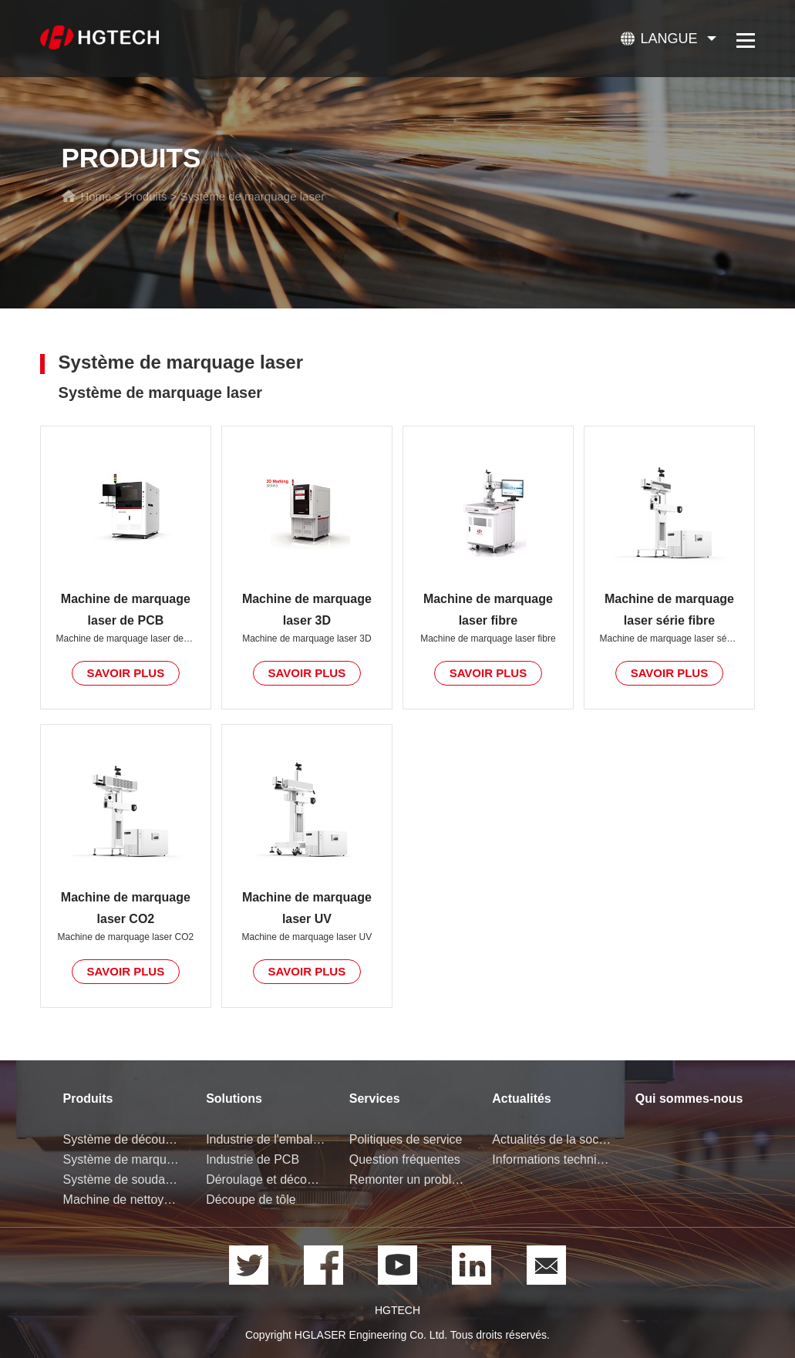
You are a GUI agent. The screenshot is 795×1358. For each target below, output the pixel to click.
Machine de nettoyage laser (123, 1199)
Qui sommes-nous (689, 1098)
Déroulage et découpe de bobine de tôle (266, 1179)
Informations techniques (552, 1159)
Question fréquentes (404, 1159)
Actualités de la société (552, 1139)
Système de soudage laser (123, 1179)
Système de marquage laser (252, 196)
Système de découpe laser (123, 1139)
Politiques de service (406, 1139)
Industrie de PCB (252, 1159)
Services (374, 1098)
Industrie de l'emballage (266, 1139)
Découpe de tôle (251, 1199)
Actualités (521, 1098)
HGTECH (397, 1310)
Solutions (234, 1098)
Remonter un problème (409, 1179)
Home (95, 196)
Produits (146, 196)
